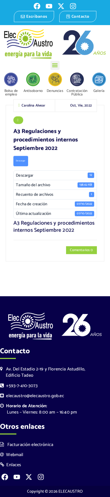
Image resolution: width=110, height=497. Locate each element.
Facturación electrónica (26, 444)
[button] (55, 65)
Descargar (20, 161)
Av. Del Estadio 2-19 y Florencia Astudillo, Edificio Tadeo (42, 372)
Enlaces (10, 465)
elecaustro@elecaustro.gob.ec (32, 396)
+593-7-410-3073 (19, 386)
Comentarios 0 (81, 251)
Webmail (11, 455)
